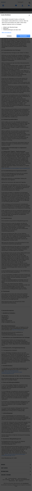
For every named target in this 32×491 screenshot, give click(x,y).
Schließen (9, 36)
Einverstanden (23, 36)
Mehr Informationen (6, 32)
